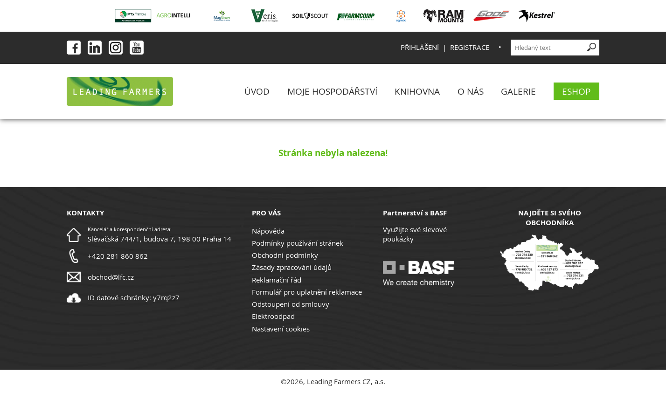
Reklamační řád (276, 279)
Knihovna (417, 91)
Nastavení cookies (281, 328)
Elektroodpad (273, 316)
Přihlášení (420, 47)
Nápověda (268, 230)
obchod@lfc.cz (111, 277)
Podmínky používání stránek (297, 243)
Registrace (469, 47)
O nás (471, 91)
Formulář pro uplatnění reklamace (307, 291)
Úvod (257, 91)
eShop (576, 91)
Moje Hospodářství (332, 91)
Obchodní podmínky (285, 255)
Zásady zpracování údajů (292, 267)
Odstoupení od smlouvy (290, 304)
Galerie (518, 91)
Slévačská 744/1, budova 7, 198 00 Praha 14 (159, 238)
